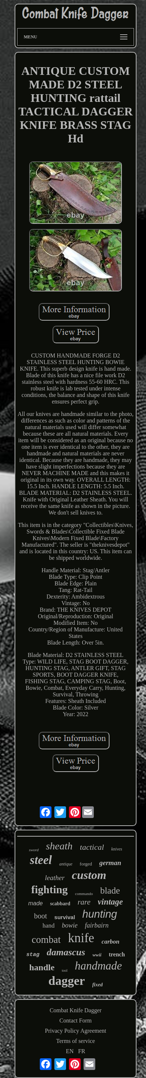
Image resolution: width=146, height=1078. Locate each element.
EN (70, 1051)
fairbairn (97, 925)
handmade (98, 965)
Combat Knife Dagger (75, 1010)
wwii (96, 954)
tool (65, 970)
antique (65, 864)
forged (86, 864)
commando (84, 893)
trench (117, 954)
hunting (99, 914)
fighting (49, 889)
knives (116, 849)
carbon (110, 941)
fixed (97, 984)
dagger (67, 980)
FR (81, 1051)
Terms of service (75, 1041)
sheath (59, 846)
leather (55, 878)
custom (89, 875)
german (110, 863)
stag (32, 955)
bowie (70, 925)
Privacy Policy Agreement (75, 1031)
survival (64, 917)
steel (41, 860)
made (35, 903)
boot (40, 916)
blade (110, 890)
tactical (92, 847)
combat (46, 939)
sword (34, 850)
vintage (110, 901)
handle (41, 967)
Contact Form (75, 1020)
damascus (66, 952)
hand (48, 925)
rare (83, 902)
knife (81, 938)
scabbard (60, 903)
